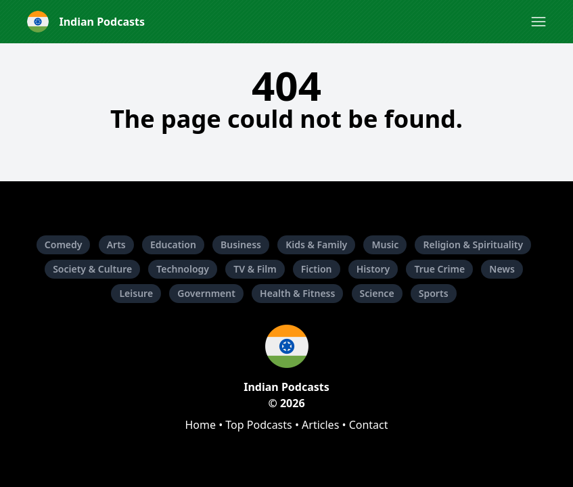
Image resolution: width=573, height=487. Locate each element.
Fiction (316, 268)
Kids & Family (316, 244)
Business (241, 244)
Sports (434, 293)
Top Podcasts (258, 424)
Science (377, 293)
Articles (320, 424)
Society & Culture (92, 268)
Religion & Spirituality (473, 244)
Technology (182, 268)
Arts (116, 244)
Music (384, 244)
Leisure (136, 293)
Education (173, 244)
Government (206, 293)
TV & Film (254, 268)
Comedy (64, 244)
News (502, 268)
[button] (538, 22)
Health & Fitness (297, 293)
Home (200, 424)
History (373, 268)
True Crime (439, 268)
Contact (368, 424)
